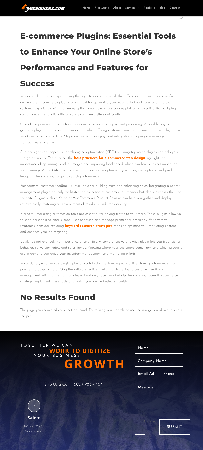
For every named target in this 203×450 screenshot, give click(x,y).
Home (86, 8)
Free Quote (102, 8)
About (117, 8)
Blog (162, 8)
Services (130, 8)
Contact (175, 8)
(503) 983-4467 (87, 384)
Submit (174, 427)
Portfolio (149, 8)
